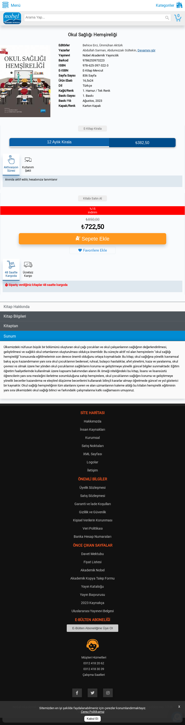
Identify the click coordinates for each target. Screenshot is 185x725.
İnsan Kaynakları (92, 429)
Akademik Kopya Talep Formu (92, 578)
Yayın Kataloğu (92, 586)
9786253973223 (94, 60)
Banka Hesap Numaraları (92, 536)
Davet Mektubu (92, 554)
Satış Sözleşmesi (92, 496)
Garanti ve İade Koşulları (92, 504)
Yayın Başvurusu (92, 595)
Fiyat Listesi (92, 562)
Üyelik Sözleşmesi (92, 487)
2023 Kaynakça (92, 603)
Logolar (92, 462)
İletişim (92, 470)
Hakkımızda (92, 421)
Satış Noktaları (93, 446)
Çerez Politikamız (92, 711)
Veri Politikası (93, 528)
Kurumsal (92, 438)
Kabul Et (92, 718)
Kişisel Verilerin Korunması (92, 520)
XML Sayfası (92, 454)
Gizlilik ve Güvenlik (92, 512)
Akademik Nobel (92, 570)
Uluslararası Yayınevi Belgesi (93, 611)
